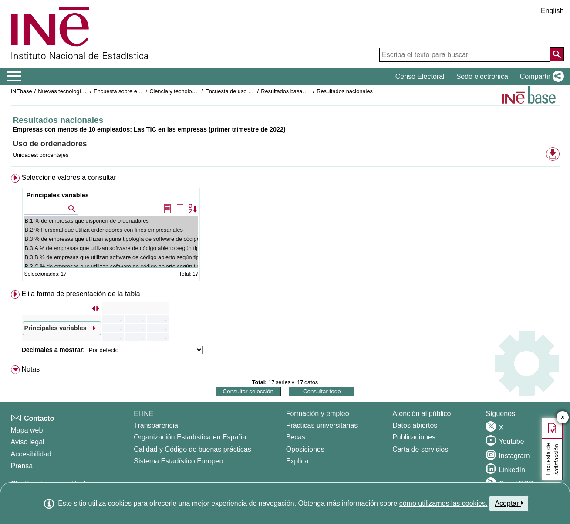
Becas (295, 437)
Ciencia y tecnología (174, 91)
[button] (540, 77)
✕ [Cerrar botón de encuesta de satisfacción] (563, 417)
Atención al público (421, 413)
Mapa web (27, 430)
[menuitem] (285, 229)
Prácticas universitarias (322, 425)
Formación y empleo (317, 413)
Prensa (22, 466)
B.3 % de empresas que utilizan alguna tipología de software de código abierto (111, 238)
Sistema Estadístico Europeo (178, 461)
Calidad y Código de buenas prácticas (192, 449)
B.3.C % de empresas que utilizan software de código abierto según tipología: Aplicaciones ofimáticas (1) (111, 266)
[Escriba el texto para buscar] (464, 55)
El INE (143, 413)
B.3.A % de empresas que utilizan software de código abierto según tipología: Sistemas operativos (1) (111, 248)
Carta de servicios (420, 449)
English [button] (552, 10)
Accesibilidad (31, 454)
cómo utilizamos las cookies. (443, 503)
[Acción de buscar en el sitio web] (557, 54)
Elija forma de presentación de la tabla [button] (80, 293)
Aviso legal (27, 442)
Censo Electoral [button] (420, 76)
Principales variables (57, 195)
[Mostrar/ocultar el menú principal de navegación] (15, 77)
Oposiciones (305, 449)
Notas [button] (30, 369)
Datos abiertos (414, 425)
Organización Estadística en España (190, 437)
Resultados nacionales (345, 91)
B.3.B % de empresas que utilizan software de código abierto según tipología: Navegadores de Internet (111, 257)
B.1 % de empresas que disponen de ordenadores (111, 220)
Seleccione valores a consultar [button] (68, 177)
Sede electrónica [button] (482, 76)
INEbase (21, 91)
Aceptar (509, 503)
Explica (297, 461)
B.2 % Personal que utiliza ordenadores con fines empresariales (111, 229)
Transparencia (156, 425)
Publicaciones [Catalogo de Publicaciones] (413, 437)
